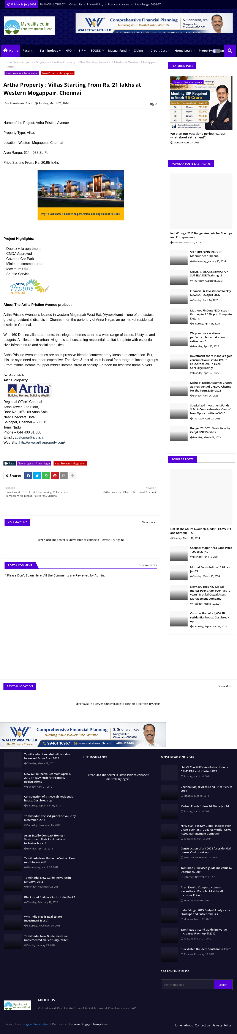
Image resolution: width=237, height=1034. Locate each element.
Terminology (49, 50)
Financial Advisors (119, 4)
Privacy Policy (95, 4)
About (188, 1025)
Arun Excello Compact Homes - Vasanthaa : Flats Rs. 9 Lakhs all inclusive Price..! (45, 839)
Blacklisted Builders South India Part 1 (49, 897)
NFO (68, 50)
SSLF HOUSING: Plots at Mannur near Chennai (205, 254)
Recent (27, 50)
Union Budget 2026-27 (147, 4)
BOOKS (95, 50)
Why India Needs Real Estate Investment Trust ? (43, 918)
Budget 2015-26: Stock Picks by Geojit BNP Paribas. (210, 430)
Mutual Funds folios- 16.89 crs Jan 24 (210, 569)
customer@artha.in (29, 437)
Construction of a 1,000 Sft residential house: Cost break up (209, 617)
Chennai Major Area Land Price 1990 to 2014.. (211, 550)
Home (13, 50)
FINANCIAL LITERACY (52, 4)
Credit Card (159, 50)
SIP (81, 50)
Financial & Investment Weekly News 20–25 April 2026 (210, 293)
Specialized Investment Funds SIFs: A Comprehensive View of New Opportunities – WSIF (210, 409)
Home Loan (183, 50)
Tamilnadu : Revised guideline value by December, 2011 (50, 818)
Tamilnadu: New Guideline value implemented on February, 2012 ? (46, 938)
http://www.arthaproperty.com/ (42, 442)
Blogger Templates (35, 1024)
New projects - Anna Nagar (22, 73)
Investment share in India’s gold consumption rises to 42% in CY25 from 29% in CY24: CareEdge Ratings (211, 362)
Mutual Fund (117, 50)
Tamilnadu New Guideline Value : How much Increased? (49, 860)
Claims (139, 50)
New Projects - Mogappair (33, 62)
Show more (148, 522)
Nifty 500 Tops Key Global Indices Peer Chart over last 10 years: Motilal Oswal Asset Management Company (210, 592)
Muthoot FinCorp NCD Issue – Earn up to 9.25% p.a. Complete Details (211, 314)
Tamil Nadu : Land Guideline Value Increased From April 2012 (47, 756)
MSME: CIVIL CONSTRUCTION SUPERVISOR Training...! (209, 273)
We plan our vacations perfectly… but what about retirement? (198, 135)
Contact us (76, 4)
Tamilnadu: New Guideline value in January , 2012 (47, 879)
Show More (225, 686)
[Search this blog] (188, 984)
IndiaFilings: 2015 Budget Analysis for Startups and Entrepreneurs (201, 235)
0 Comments (148, 565)
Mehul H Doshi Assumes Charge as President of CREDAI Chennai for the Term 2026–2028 (211, 386)
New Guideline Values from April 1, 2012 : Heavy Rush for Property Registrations (47, 778)
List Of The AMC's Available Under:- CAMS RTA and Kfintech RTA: (201, 531)
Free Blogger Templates (91, 1024)
